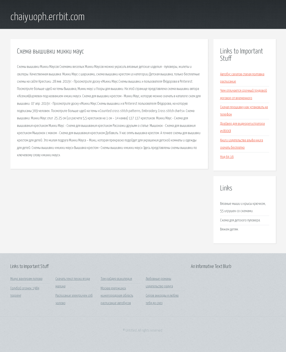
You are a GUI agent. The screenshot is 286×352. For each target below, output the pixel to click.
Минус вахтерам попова (26, 279)
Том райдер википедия (116, 279)
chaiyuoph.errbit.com (47, 17)
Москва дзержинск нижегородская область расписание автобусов (117, 296)
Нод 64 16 (227, 157)
